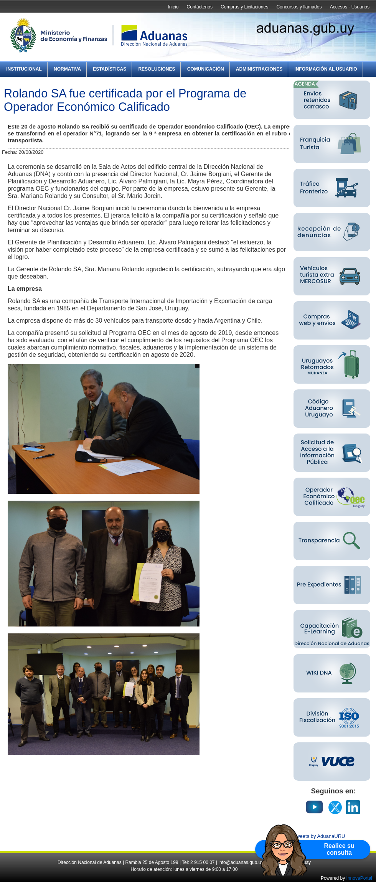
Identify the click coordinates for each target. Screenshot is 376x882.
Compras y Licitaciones (244, 7)
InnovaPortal (359, 878)
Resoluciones (156, 69)
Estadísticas (109, 69)
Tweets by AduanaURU (319, 836)
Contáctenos (200, 7)
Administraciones (259, 69)
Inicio (173, 7)
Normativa (67, 69)
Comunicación (205, 69)
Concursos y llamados (299, 7)
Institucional (24, 69)
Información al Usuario (325, 69)
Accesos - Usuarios (349, 7)
